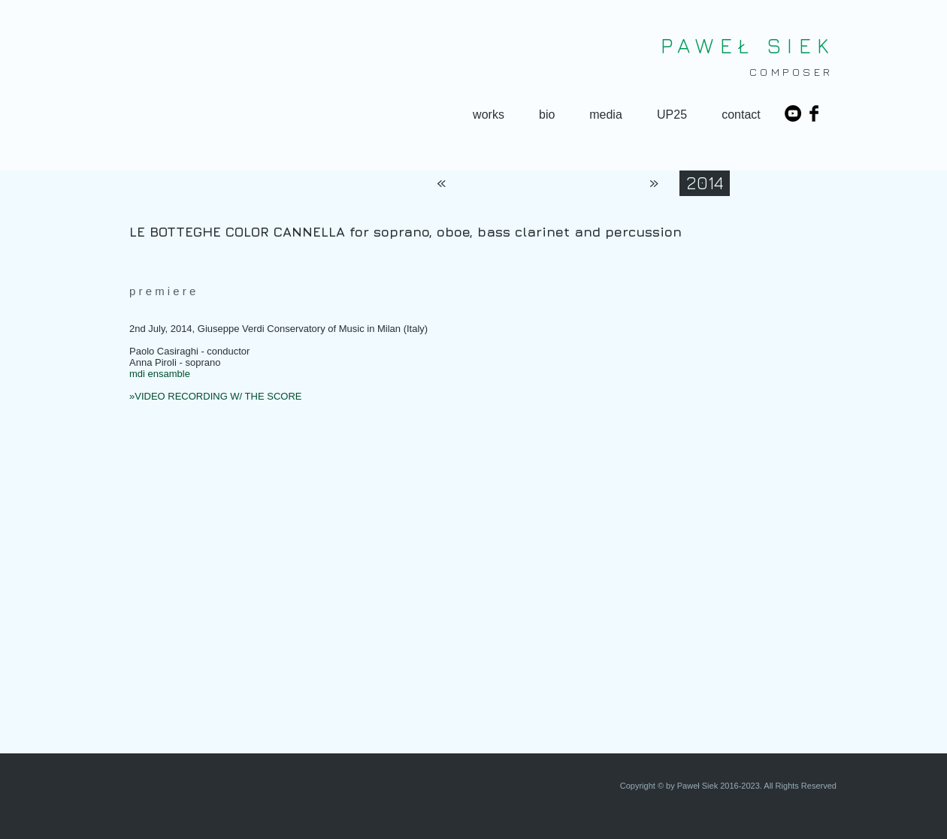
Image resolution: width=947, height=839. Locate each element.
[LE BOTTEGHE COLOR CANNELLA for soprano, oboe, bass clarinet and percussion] (486, 232)
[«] (441, 183)
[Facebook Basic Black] (814, 113)
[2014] (704, 183)
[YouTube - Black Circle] (793, 113)
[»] (654, 183)
